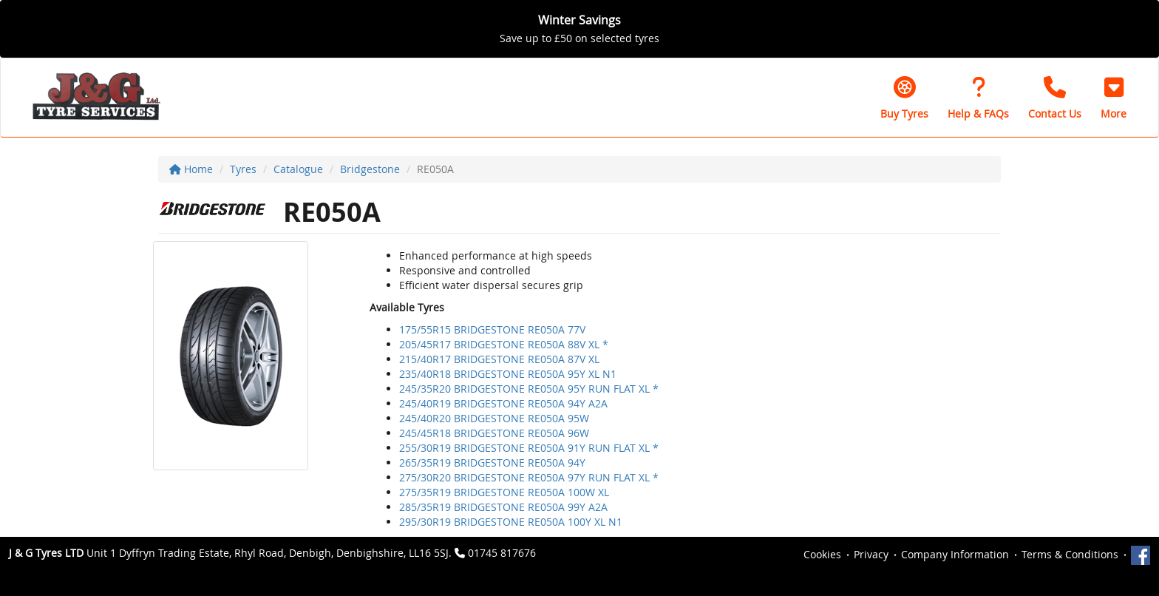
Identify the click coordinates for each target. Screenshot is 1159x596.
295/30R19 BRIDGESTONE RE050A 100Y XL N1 (510, 522)
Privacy (871, 554)
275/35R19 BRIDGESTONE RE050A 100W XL (504, 492)
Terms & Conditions (1070, 554)
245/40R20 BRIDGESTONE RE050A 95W (494, 418)
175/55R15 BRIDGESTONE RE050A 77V (492, 329)
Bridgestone (370, 169)
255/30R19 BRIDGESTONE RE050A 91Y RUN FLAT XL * (529, 448)
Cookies (822, 554)
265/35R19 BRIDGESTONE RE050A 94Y (492, 463)
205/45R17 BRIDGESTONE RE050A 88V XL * (503, 344)
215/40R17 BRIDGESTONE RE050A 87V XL (499, 359)
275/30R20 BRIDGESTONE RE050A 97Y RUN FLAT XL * (529, 477)
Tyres (243, 169)
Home (191, 169)
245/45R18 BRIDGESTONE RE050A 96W (494, 433)
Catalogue (298, 169)
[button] (1113, 98)
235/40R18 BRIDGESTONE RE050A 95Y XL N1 (507, 374)
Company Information (955, 554)
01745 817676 (502, 553)
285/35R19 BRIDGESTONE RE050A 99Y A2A (503, 507)
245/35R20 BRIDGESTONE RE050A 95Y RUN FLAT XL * (529, 389)
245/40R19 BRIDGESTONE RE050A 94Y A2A (503, 403)
